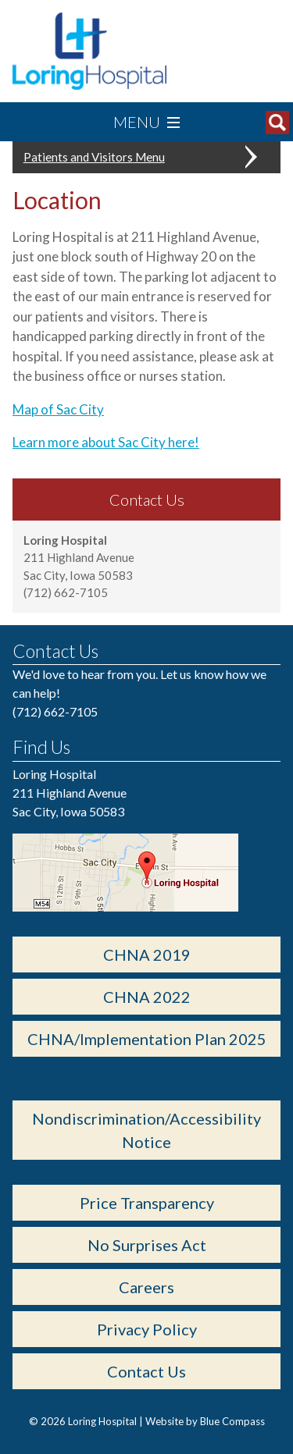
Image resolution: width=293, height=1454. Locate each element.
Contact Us (146, 1371)
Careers (146, 1287)
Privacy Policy (147, 1329)
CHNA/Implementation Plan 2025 (146, 1038)
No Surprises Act (147, 1244)
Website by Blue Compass (205, 1421)
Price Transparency (147, 1202)
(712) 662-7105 (55, 711)
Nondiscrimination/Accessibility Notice (146, 1130)
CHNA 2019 (147, 954)
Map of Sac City (58, 409)
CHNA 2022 (147, 996)
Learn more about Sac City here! (106, 442)
